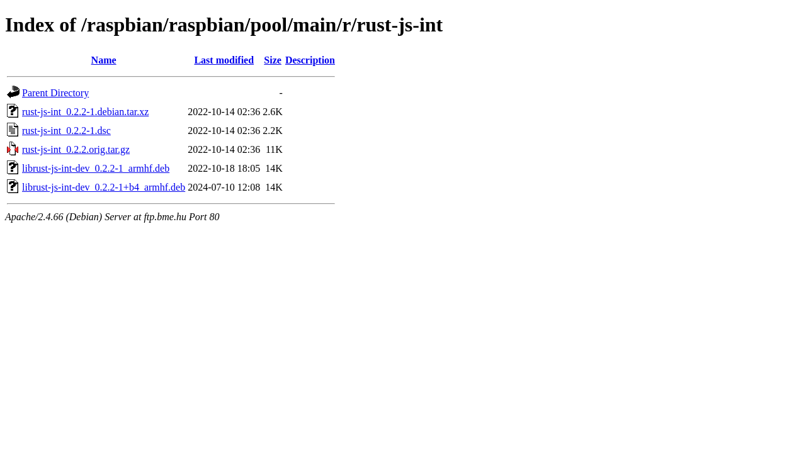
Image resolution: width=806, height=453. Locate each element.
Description (310, 60)
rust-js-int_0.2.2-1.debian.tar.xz (85, 111)
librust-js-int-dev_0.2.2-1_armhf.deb (95, 168)
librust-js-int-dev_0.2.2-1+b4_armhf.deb (103, 187)
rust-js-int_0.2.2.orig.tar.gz (76, 149)
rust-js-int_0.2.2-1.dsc (66, 130)
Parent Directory (55, 92)
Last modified (224, 60)
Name (103, 60)
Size (272, 60)
